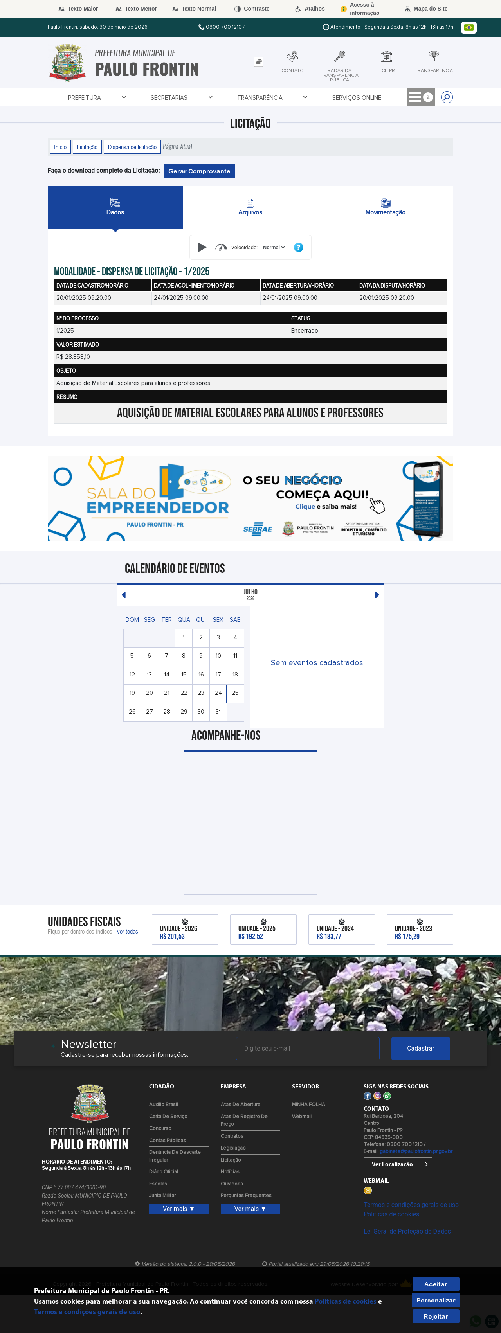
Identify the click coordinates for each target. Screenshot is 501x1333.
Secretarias (136, 97)
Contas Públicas (167, 1140)
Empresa (410, 97)
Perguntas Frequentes (246, 1195)
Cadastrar (420, 1048)
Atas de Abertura (240, 1104)
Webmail (302, 1116)
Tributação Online (345, 97)
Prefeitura (78, 97)
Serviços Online (266, 98)
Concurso (160, 1128)
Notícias (230, 1172)
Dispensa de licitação (132, 147)
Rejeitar (436, 1316)
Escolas (158, 1184)
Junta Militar (162, 1195)
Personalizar (436, 1300)
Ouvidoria (232, 1184)
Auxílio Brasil (163, 1104)
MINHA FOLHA (308, 1104)
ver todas (127, 931)
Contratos (232, 1136)
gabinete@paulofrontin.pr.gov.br (416, 1151)
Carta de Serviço (168, 1116)
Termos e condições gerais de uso (411, 1205)
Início (60, 147)
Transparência (202, 97)
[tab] (258, 62)
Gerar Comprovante (199, 170)
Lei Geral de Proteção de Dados (407, 1231)
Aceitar (435, 1284)
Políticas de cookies (391, 1214)
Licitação (87, 147)
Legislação (233, 1148)
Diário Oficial (163, 1172)
